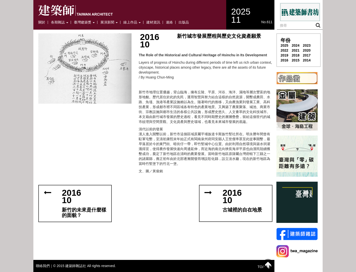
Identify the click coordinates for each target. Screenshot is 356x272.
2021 (295, 50)
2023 (307, 45)
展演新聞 (109, 22)
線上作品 (132, 22)
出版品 (183, 22)
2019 (284, 55)
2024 (295, 45)
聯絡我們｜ (44, 266)
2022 (284, 50)
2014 (307, 60)
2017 (307, 55)
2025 (284, 45)
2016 (284, 60)
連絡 (169, 22)
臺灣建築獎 (84, 22)
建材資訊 (153, 22)
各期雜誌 (59, 22)
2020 (307, 50)
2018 (295, 55)
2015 (295, 60)
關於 (41, 22)
